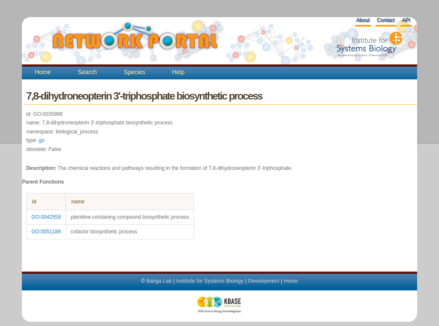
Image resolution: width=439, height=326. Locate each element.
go (42, 140)
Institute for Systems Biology (210, 281)
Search (87, 72)
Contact (385, 20)
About (363, 20)
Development (264, 281)
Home (43, 72)
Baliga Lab (159, 281)
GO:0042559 (46, 217)
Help (178, 72)
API (406, 20)
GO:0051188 (46, 232)
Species (134, 72)
